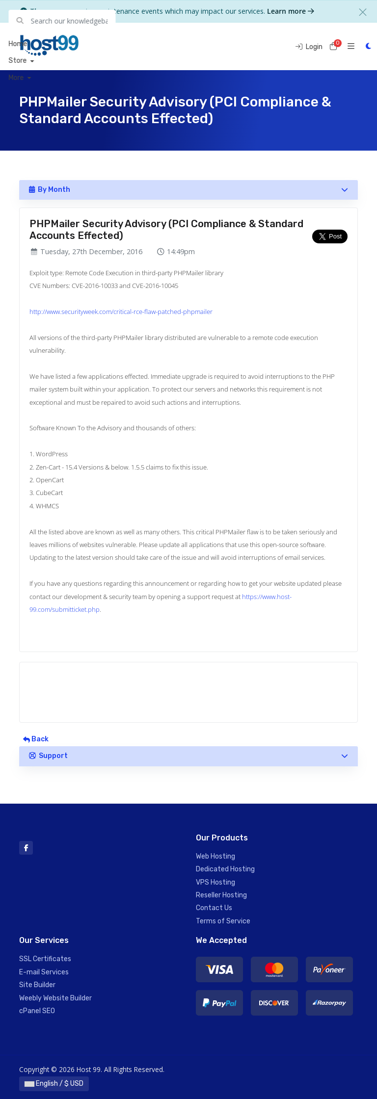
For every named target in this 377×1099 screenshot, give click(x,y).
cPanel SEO (37, 1011)
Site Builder (37, 985)
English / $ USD (54, 1083)
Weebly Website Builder (55, 998)
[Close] (363, 12)
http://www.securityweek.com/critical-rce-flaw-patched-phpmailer (121, 311)
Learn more (290, 11)
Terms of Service (223, 921)
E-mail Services (44, 972)
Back (36, 739)
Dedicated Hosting (225, 869)
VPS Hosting (215, 882)
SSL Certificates (45, 959)
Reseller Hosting (221, 895)
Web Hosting (215, 856)
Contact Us (214, 908)
